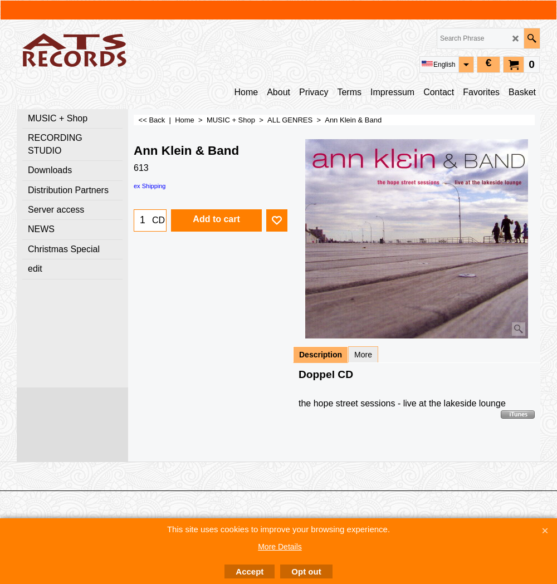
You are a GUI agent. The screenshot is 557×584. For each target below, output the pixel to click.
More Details (280, 546)
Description (320, 354)
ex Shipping (150, 186)
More (363, 354)
